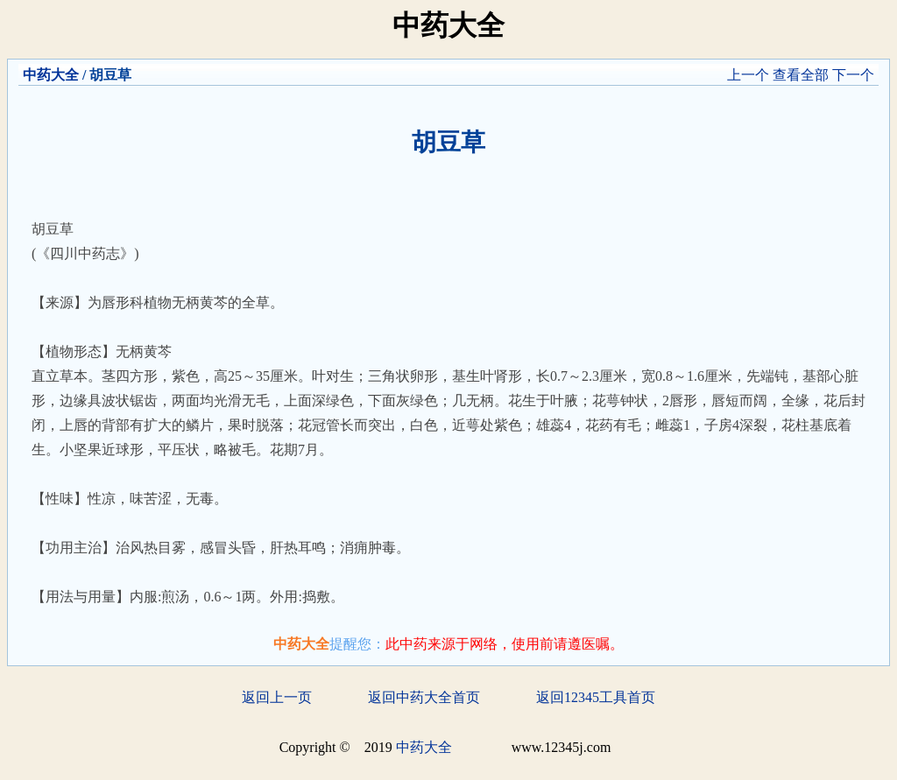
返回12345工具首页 (595, 697)
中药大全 (51, 74)
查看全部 (801, 74)
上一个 (748, 74)
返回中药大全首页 (424, 697)
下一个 (853, 74)
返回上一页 (277, 697)
